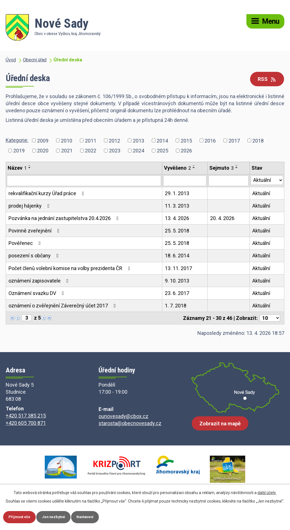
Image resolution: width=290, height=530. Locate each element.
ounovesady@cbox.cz (123, 416)
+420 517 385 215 (26, 416)
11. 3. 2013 (177, 206)
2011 (90, 140)
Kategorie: (17, 140)
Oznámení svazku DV (37, 293)
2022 (90, 151)
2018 (258, 140)
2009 (42, 140)
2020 (42, 151)
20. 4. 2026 (222, 218)
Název (17, 168)
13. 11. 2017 (178, 268)
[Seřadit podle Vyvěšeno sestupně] (194, 168)
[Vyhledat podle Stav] (267, 180)
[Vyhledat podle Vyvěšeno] (184, 180)
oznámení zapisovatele (39, 281)
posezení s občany (34, 255)
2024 (138, 151)
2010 (66, 140)
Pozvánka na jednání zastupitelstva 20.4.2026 (64, 218)
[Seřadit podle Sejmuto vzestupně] (237, 165)
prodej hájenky (30, 206)
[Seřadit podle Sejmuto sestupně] (237, 168)
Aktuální (261, 193)
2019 (19, 151)
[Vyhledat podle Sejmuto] (228, 180)
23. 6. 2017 (177, 293)
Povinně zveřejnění (35, 231)
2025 (162, 151)
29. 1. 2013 (177, 193)
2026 (186, 151)
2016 (210, 140)
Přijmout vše (21, 516)
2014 (162, 140)
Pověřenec (25, 243)
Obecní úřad (34, 60)
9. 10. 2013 (177, 281)
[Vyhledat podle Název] (84, 180)
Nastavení (91, 516)
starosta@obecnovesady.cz (130, 423)
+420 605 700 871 (26, 423)
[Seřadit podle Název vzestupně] (30, 165)
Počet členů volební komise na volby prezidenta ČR (70, 268)
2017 (234, 140)
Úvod (11, 60)
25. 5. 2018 (177, 231)
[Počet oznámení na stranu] (270, 318)
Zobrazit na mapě (220, 426)
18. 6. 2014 (177, 255)
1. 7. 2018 (175, 306)
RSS (267, 79)
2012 (114, 140)
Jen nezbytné (57, 516)
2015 (186, 140)
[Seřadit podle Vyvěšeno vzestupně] (194, 165)
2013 (138, 140)
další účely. (266, 492)
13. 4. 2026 (177, 218)
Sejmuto (221, 168)
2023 (114, 151)
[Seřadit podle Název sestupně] (30, 168)
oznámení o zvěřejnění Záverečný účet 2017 (63, 306)
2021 (66, 151)
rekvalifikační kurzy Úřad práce (47, 193)
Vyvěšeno (177, 168)
